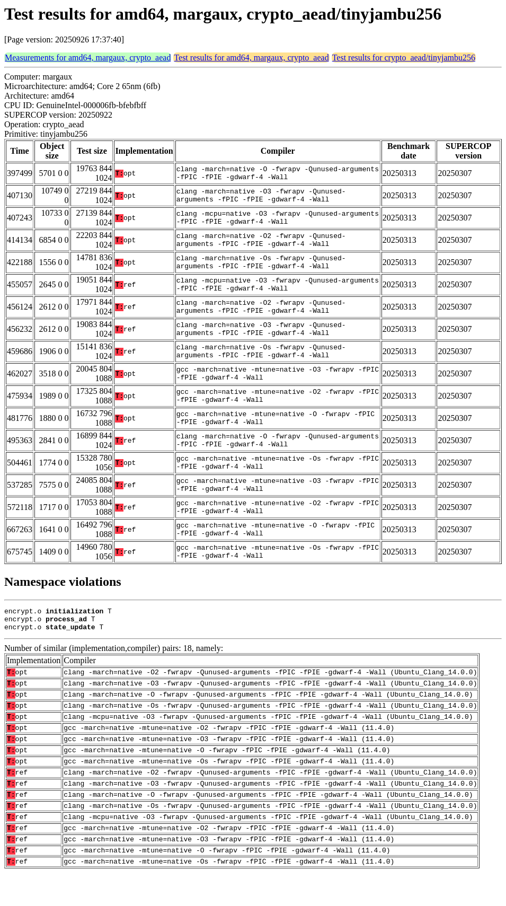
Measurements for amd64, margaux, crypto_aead (88, 57)
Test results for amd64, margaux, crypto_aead (251, 57)
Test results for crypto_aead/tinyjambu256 (403, 57)
